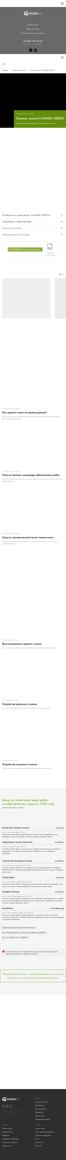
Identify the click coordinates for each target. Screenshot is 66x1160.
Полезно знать (40, 1128)
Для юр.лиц (39, 1142)
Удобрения (5, 1135)
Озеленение (39, 1112)
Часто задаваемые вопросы (44, 1132)
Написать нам (33, 25)
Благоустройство (41, 1109)
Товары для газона (18, 70)
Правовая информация (43, 1135)
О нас (37, 1139)
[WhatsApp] (35, 50)
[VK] (7, 1106)
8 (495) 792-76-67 (33, 41)
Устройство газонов (41, 1102)
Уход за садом (40, 1116)
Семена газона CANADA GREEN (42, 70)
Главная (5, 70)
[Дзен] (10, 1106)
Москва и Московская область (33, 33)
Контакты (38, 1146)
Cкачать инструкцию (50, 253)
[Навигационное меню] (62, 3)
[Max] (30, 50)
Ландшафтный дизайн (42, 1119)
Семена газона (7, 1128)
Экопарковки (39, 1105)
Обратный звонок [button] (33, 29)
